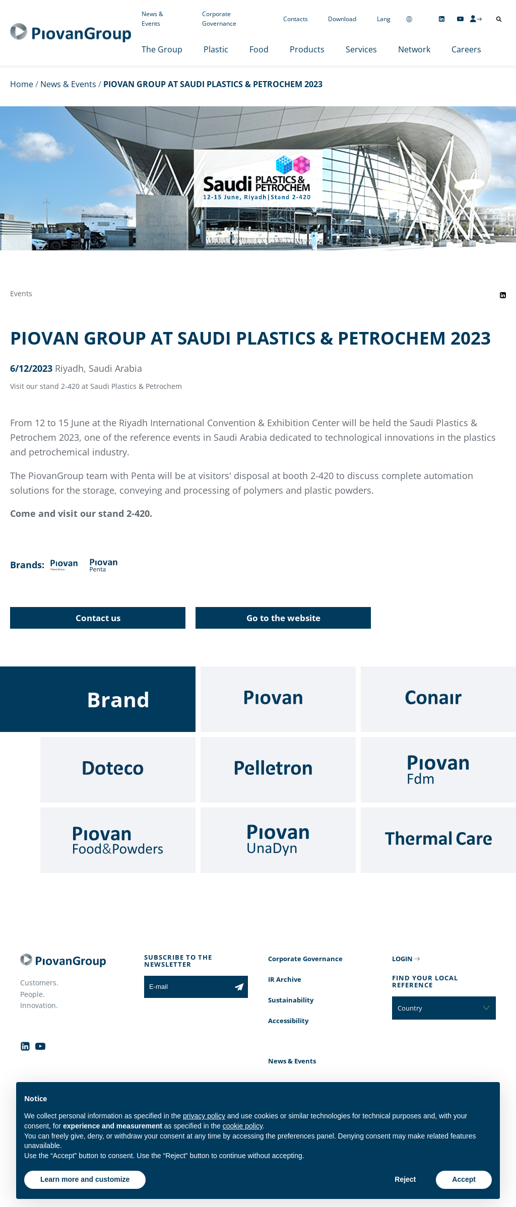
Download (342, 19)
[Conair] (438, 699)
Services (361, 49)
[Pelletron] (278, 769)
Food (259, 49)
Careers (466, 49)
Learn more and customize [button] (85, 1179)
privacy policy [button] (204, 1116)
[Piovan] (278, 699)
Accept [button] (464, 1179)
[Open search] (499, 19)
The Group (162, 49)
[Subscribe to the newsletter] (239, 987)
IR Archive (284, 979)
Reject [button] (405, 1179)
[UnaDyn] (278, 840)
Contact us (98, 618)
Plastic (216, 49)
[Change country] (409, 19)
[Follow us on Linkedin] (441, 19)
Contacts (295, 19)
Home (21, 84)
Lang (384, 19)
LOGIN (402, 958)
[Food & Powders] (118, 840)
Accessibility (288, 1020)
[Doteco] (118, 769)
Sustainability (290, 999)
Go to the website (283, 618)
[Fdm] (438, 769)
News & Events (152, 19)
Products (307, 49)
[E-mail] (187, 987)
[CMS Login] (476, 19)
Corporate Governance (219, 19)
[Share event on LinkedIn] (503, 295)
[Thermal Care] (438, 840)
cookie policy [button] (243, 1126)
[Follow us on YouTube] (460, 19)
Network (414, 49)
